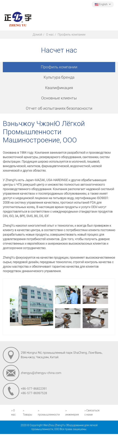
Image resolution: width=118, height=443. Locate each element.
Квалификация (59, 88)
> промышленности (49, 412)
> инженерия (72, 412)
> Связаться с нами (91, 412)
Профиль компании (59, 67)
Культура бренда (59, 77)
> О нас (13, 412)
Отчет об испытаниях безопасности (59, 108)
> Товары (27, 412)
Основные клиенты (59, 98)
